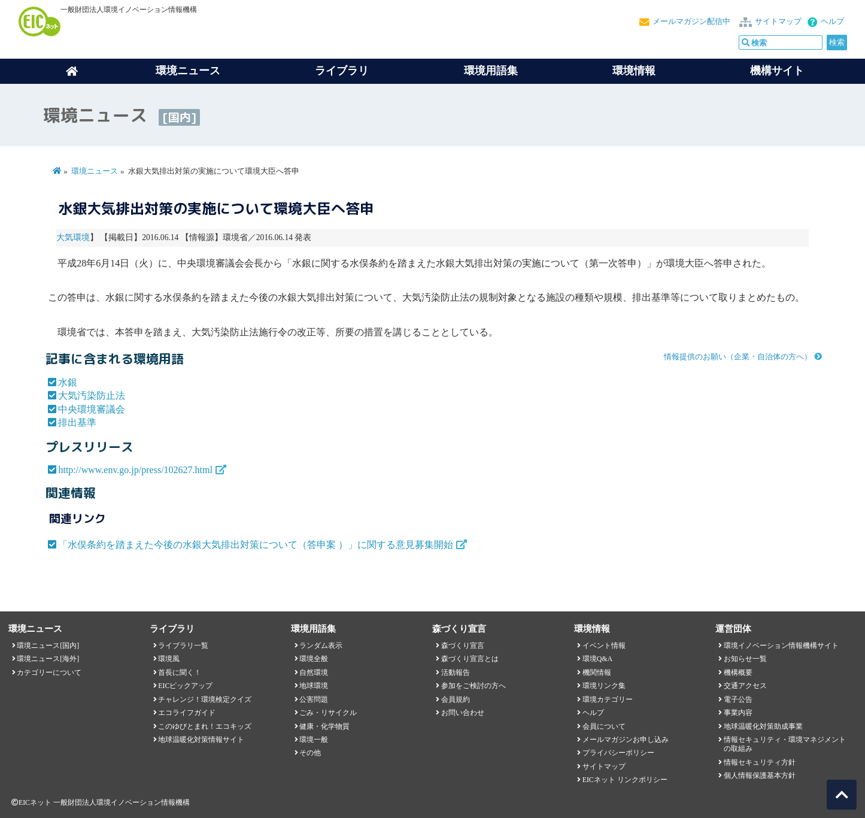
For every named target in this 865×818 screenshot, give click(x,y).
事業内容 (738, 712)
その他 (310, 753)
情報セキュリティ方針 (760, 762)
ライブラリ (342, 71)
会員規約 (455, 699)
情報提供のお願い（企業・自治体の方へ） (738, 357)
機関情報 (596, 672)
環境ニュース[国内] (48, 645)
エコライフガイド (187, 712)
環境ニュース (94, 171)
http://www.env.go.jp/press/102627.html (135, 470)
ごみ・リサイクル (328, 712)
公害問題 (313, 699)
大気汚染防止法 (91, 395)
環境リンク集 (604, 685)
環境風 (169, 659)
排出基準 (77, 422)
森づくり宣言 (462, 645)
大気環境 (73, 237)
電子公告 (738, 699)
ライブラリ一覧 (183, 645)
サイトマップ (778, 21)
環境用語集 (491, 71)
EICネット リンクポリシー (624, 779)
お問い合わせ (462, 712)
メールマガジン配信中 (691, 21)
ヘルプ (832, 21)
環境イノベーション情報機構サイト (781, 645)
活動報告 (455, 672)
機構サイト (777, 71)
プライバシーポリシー (618, 753)
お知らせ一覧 (745, 659)
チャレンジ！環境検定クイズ (204, 699)
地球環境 (313, 685)
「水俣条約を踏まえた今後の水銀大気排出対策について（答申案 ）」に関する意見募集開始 (255, 545)
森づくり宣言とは (470, 659)
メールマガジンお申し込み (625, 739)
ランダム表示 (320, 645)
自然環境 (313, 672)
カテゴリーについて (49, 672)
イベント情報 (604, 645)
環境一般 (313, 739)
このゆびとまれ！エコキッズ (204, 726)
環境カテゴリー (607, 699)
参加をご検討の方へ (473, 685)
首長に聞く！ (179, 672)
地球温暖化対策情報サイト (201, 739)
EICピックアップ (185, 685)
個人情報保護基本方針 (760, 775)
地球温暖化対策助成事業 (763, 726)
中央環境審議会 (91, 409)
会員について (604, 726)
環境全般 (313, 659)
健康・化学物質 (324, 726)
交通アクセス (745, 685)
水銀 (67, 382)
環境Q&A (597, 659)
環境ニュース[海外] (48, 659)
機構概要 (738, 672)
